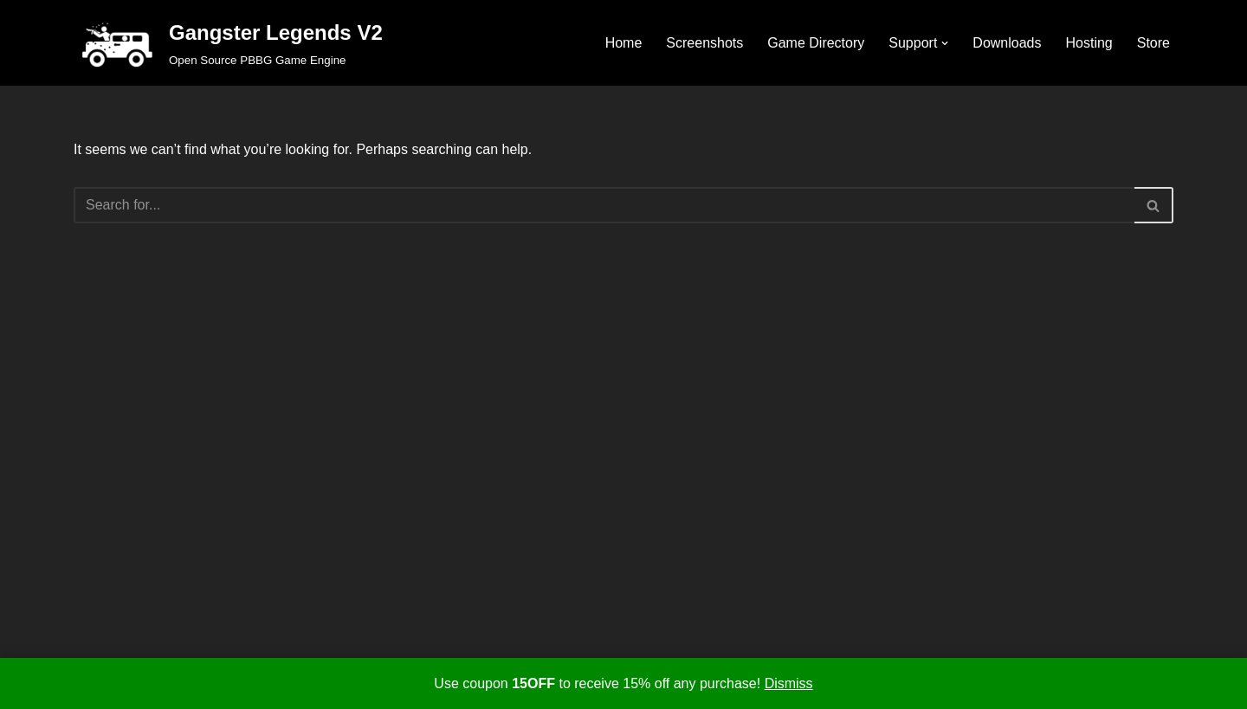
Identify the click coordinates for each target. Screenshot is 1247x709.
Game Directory (815, 42)
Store (1153, 42)
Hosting (1089, 42)
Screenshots (704, 42)
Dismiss (789, 683)
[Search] (604, 205)
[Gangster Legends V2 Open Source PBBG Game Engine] (228, 43)
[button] (944, 43)
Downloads (1006, 42)
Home (624, 42)
